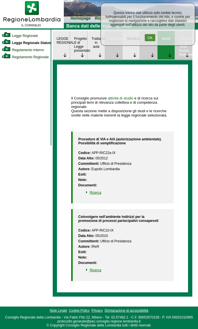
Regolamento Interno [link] (23, 50)
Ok (150, 38)
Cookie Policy (79, 311)
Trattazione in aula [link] (98, 43)
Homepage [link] (80, 18)
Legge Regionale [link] (20, 36)
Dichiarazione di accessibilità (126, 311)
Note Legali (58, 311)
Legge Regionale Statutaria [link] (29, 43)
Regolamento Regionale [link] (25, 57)
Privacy (97, 311)
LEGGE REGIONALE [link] (63, 41)
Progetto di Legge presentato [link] (80, 45)
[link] (32, 27)
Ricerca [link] (95, 193)
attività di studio (120, 98)
